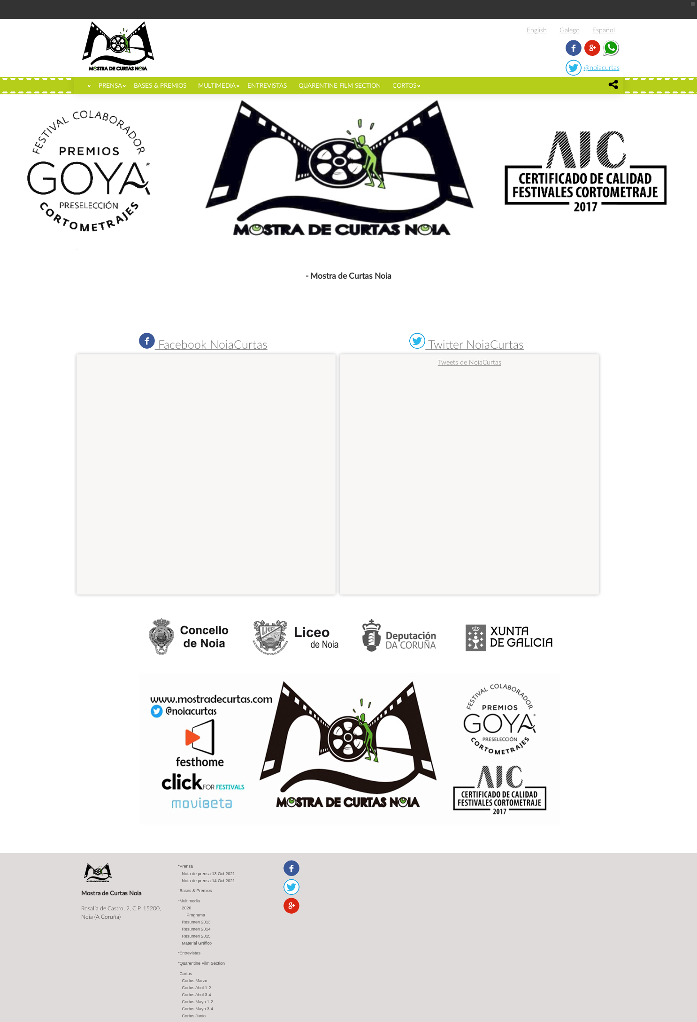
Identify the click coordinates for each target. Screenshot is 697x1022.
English (537, 30)
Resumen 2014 (196, 929)
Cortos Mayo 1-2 (198, 1001)
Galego (569, 30)
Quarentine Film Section (340, 85)
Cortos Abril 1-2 (196, 987)
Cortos (404, 85)
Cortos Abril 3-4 (196, 994)
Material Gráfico (197, 943)
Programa (196, 915)
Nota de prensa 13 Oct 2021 (208, 873)
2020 (186, 908)
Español (603, 30)
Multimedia (217, 85)
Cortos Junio (194, 1016)
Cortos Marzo (194, 980)
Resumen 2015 (196, 936)
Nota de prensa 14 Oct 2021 (208, 880)
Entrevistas (267, 85)
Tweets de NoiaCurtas (469, 362)
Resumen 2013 (196, 922)
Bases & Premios (160, 85)
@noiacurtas (602, 67)
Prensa (110, 85)
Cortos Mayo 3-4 (198, 1009)
